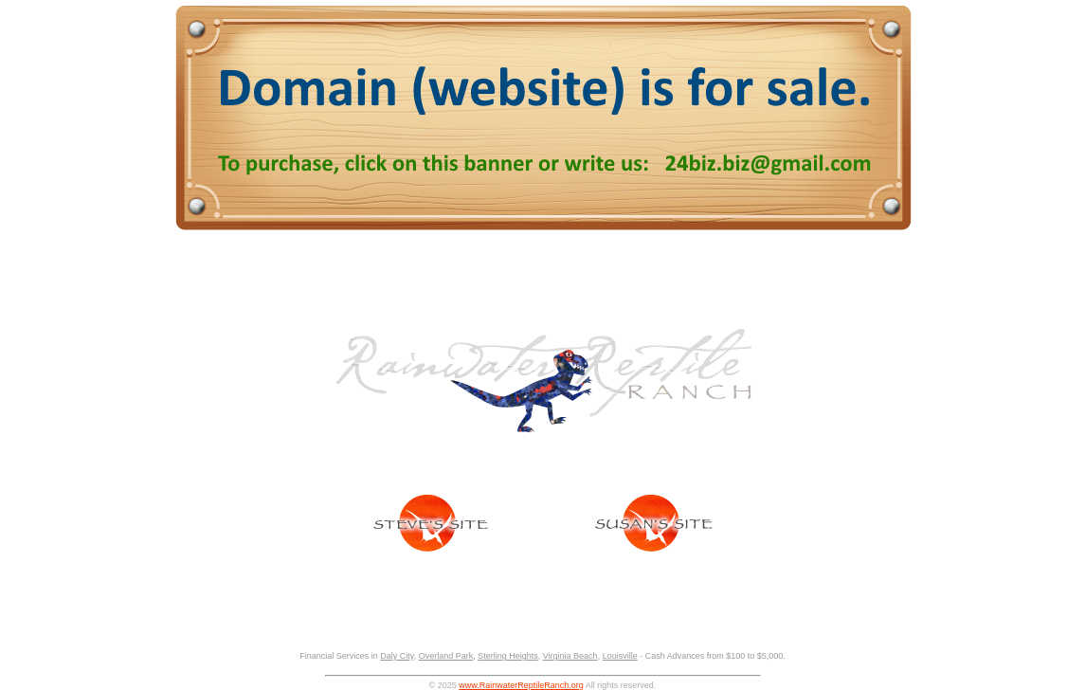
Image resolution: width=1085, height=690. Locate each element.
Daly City (396, 656)
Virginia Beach (570, 656)
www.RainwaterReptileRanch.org (521, 685)
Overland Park (446, 656)
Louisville (620, 656)
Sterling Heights (508, 656)
